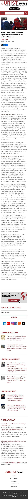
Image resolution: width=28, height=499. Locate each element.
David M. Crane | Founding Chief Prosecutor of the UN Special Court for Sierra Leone (17, 370)
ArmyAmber (19, 28)
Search (25, 13)
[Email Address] (14, 312)
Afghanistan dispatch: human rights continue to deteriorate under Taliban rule (12, 34)
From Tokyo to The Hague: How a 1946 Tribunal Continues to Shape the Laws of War (16, 364)
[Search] (14, 13)
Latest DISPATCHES (9, 332)
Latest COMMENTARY (10, 359)
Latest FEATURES (8, 391)
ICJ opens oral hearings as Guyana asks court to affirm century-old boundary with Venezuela (16, 338)
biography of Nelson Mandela (13, 462)
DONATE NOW (14, 9)
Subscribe (14, 317)
